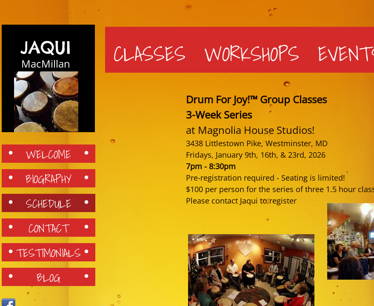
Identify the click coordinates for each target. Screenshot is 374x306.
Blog (48, 277)
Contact (49, 228)
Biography (48, 178)
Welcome (48, 154)
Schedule (48, 203)
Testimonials (48, 252)
